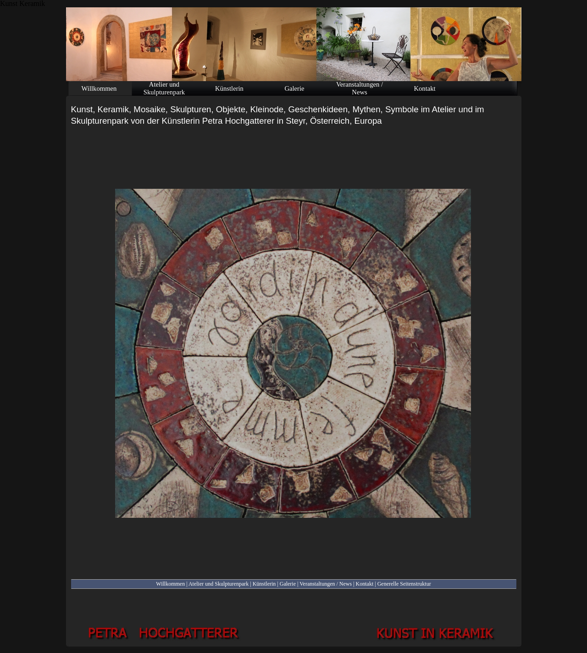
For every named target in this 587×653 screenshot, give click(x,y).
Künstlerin (264, 584)
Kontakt (365, 584)
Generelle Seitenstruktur (404, 584)
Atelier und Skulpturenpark (218, 584)
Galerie (288, 584)
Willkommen (170, 584)
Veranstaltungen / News (325, 584)
